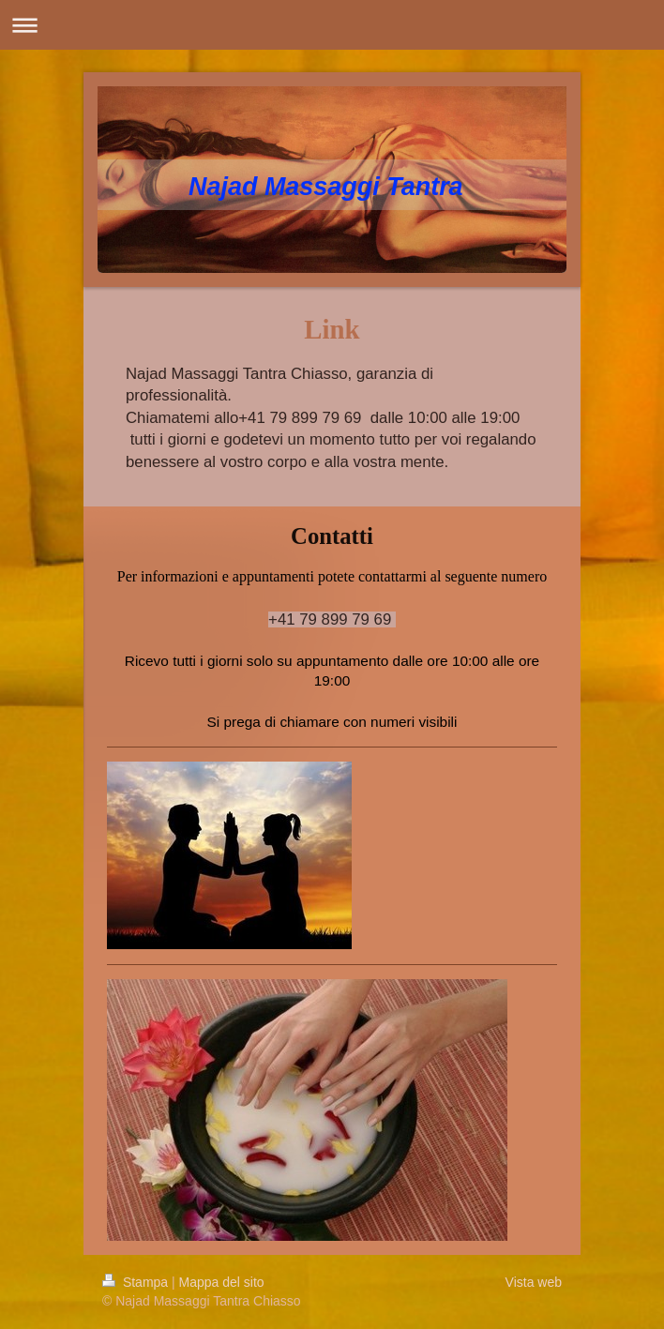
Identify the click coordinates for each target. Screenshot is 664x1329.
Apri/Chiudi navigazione (332, 25)
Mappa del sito (221, 1282)
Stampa (137, 1282)
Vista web (534, 1282)
